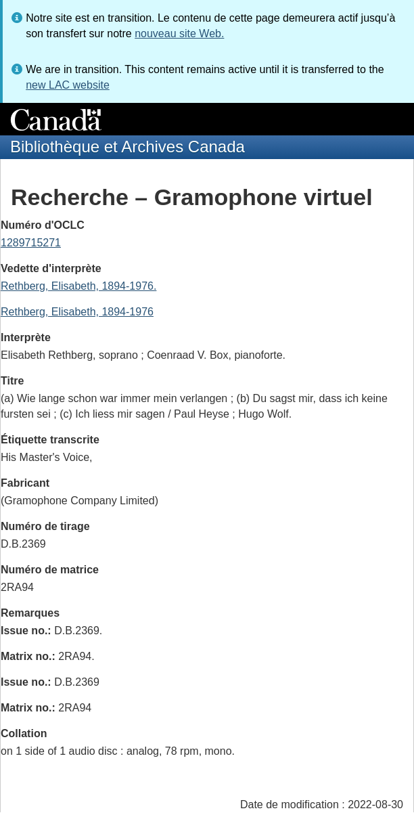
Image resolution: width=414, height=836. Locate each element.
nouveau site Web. (179, 33)
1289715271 (31, 242)
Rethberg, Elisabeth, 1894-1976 (77, 311)
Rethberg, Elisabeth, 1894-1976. (78, 286)
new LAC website (68, 85)
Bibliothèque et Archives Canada (127, 146)
